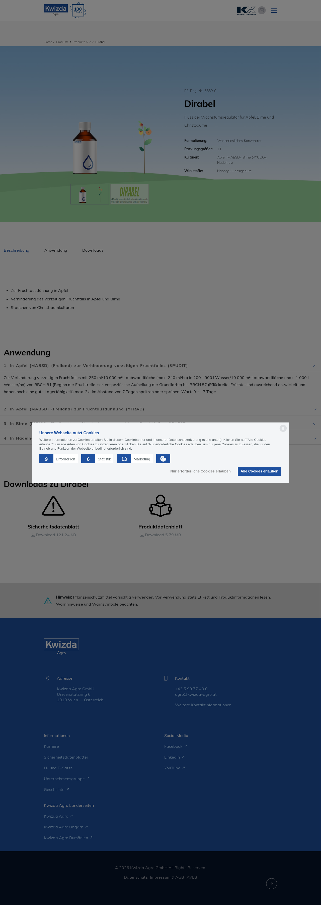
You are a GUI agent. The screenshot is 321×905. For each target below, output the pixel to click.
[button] (58, 458)
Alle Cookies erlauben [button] (259, 471)
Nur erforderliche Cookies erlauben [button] (200, 471)
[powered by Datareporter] (283, 431)
